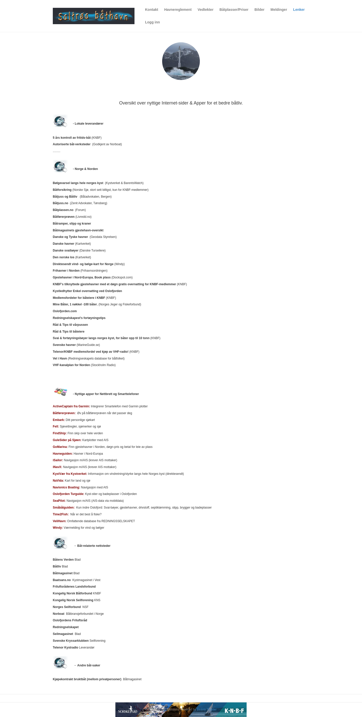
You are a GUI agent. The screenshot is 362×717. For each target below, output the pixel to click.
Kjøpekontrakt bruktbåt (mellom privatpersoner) (87, 679)
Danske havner (63, 243)
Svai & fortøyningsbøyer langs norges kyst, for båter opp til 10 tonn (101, 338)
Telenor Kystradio (65, 647)
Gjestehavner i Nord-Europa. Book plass (82, 277)
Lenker (299, 10)
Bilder (259, 10)
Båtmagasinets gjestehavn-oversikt (78, 230)
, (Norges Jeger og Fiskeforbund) (97, 304)
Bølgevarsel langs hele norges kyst (78, 183)
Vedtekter (205, 10)
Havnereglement (178, 10)
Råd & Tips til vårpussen (70, 325)
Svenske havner (64, 345)
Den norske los (63, 257)
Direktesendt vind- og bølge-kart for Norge (83, 264)
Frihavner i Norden (66, 270)
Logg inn (152, 22)
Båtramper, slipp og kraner (72, 223)
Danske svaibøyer (65, 250)
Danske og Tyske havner (70, 237)
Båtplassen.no (63, 210)
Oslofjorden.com (65, 311)
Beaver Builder (207, 709)
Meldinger (278, 10)
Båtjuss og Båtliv (65, 196)
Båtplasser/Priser (233, 10)
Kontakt (151, 10)
